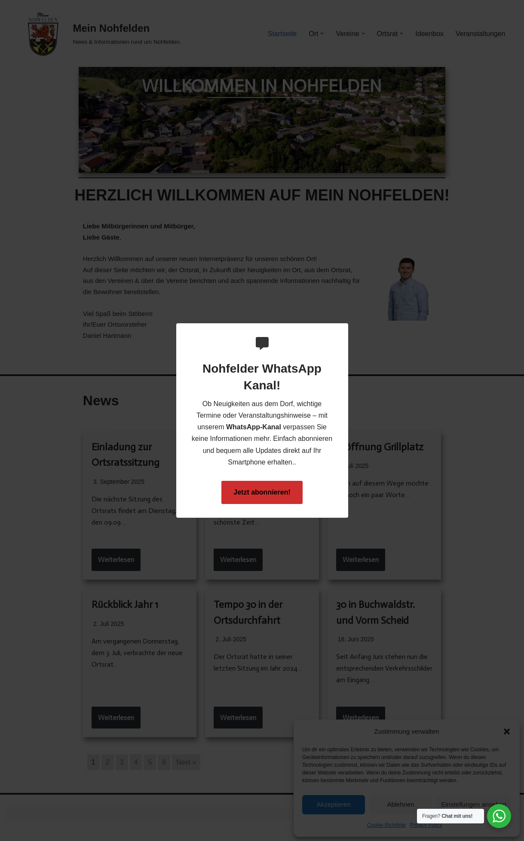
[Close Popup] (342, 330)
